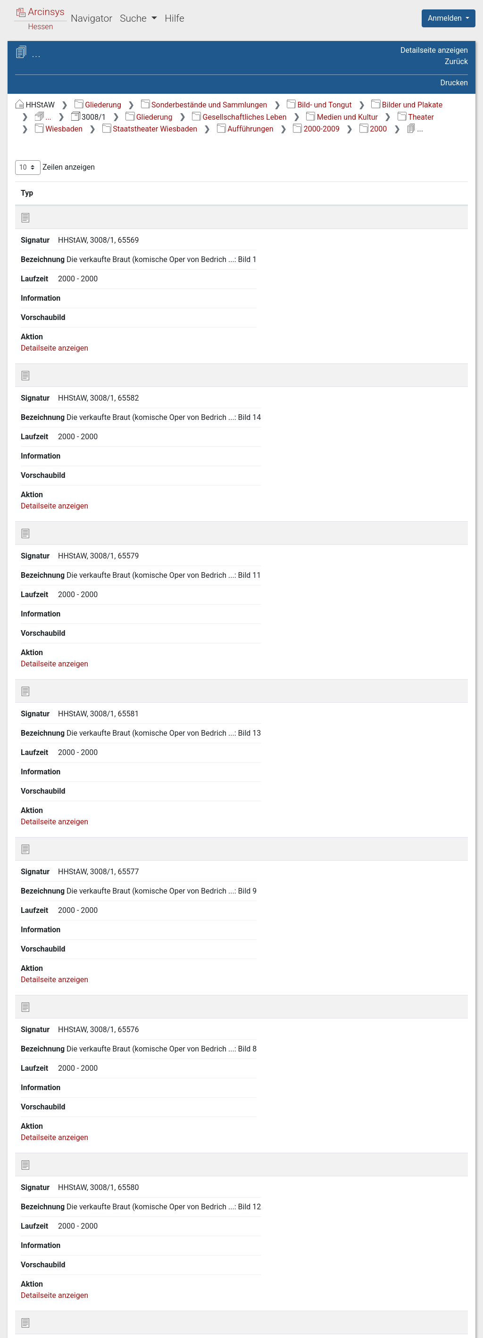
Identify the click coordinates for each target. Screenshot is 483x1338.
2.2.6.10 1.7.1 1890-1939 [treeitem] (106, 551)
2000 (358, 153)
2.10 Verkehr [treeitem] (62, 1110)
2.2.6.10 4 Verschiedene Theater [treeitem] (106, 895)
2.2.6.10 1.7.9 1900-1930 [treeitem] (106, 826)
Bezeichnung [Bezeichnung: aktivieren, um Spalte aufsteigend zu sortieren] (304, 217)
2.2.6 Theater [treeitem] (71, 247)
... (385, 117)
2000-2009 (301, 153)
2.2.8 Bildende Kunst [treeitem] (84, 948)
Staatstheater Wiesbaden (372, 141)
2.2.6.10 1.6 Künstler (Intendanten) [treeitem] (109, 506)
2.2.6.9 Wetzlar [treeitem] (83, 351)
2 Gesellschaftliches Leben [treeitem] (77, 132)
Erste (288, 1277)
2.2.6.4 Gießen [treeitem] (82, 293)
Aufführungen (230, 153)
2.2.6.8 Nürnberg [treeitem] (86, 340)
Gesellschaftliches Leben (315, 128)
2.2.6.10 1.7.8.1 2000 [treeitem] (118, 734)
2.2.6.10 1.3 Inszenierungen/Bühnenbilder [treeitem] (112, 443)
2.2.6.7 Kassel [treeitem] (81, 328)
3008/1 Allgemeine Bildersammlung (102, 83)
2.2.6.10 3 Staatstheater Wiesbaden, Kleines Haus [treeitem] (106, 872)
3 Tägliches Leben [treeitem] (62, 1121)
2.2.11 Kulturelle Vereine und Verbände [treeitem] (97, 988)
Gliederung (265, 104)
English (21, 1318)
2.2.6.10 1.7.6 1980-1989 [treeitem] (106, 666)
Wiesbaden (282, 141)
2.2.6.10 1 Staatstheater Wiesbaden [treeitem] (106, 379)
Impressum (452, 1325)
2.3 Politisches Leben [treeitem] (77, 1006)
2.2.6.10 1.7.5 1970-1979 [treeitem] (106, 643)
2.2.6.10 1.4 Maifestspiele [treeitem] (95, 471)
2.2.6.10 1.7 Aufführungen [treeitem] (95, 528)
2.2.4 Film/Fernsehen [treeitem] (85, 224)
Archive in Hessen (52, 53)
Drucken (454, 82)
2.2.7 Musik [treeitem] (68, 936)
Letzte (451, 1277)
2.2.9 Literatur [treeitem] (72, 960)
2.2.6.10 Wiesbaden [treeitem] (91, 363)
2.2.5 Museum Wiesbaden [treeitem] (93, 235)
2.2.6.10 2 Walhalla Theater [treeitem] (98, 849)
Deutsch (56, 1318)
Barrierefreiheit (382, 1325)
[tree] (87, 644)
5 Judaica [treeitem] (48, 1144)
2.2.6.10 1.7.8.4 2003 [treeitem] (118, 803)
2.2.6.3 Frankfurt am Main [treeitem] (101, 281)
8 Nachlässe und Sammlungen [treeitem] (83, 1179)
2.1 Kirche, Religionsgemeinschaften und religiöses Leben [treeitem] (84, 154)
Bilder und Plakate (322, 117)
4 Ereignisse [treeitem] (52, 1133)
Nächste (415, 1277)
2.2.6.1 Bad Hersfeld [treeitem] (92, 258)
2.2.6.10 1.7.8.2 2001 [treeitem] (118, 757)
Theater (220, 141)
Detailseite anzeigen (434, 50)
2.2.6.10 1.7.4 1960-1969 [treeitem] (106, 620)
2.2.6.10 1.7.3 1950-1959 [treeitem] (106, 597)
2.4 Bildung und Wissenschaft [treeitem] (91, 1017)
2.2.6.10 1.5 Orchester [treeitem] (112, 489)
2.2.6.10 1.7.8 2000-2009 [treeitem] (106, 711)
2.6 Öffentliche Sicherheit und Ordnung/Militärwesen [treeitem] (90, 1046)
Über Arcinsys (239, 1325)
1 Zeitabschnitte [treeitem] (59, 120)
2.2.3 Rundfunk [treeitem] (74, 212)
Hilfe (174, 18)
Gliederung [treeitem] (41, 109)
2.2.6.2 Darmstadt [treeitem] (88, 270)
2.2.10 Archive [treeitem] (73, 971)
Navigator (91, 18)
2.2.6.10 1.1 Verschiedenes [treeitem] (95, 402)
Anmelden (446, 18)
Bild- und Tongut (234, 117)
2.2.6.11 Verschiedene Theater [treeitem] (95, 918)
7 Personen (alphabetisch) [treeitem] (76, 1168)
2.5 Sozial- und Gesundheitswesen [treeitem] (98, 1029)
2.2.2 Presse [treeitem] (70, 200)
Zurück (456, 61)
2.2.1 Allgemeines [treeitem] (79, 189)
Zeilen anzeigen (222, 191)
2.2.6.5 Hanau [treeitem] (81, 305)
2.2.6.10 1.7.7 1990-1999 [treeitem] (106, 688)
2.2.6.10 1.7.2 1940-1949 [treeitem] (106, 574)
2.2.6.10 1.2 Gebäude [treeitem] (110, 420)
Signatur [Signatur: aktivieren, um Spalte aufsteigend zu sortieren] (237, 217)
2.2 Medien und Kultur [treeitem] (78, 177)
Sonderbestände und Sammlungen (371, 104)
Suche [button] (134, 18)
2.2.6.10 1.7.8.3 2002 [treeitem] (118, 780)
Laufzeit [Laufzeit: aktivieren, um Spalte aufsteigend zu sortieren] (376, 217)
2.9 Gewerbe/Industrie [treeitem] (78, 1098)
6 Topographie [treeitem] (56, 1156)
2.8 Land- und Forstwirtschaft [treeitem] (90, 1086)
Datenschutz (310, 1325)
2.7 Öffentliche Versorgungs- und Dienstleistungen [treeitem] (96, 1068)
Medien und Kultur (418, 128)
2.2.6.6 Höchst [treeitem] (82, 316)
